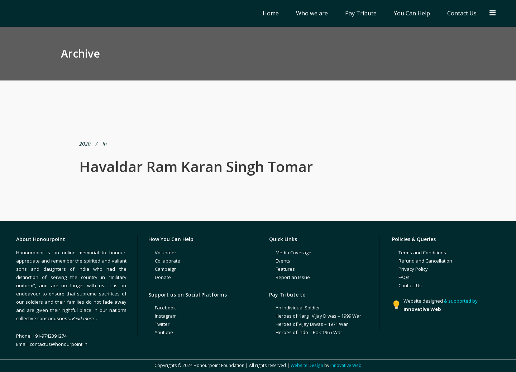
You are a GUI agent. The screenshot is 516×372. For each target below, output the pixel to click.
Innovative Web (346, 365)
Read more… (84, 318)
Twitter (162, 324)
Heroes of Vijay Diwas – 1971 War (312, 324)
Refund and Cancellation (425, 261)
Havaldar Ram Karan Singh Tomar (196, 166)
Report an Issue (293, 277)
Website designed (423, 301)
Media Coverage (293, 252)
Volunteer (165, 252)
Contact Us (410, 285)
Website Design (307, 365)
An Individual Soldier (298, 307)
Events (283, 261)
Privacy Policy (413, 269)
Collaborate (167, 261)
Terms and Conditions (422, 252)
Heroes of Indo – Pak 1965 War (309, 332)
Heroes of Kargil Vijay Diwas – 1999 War (318, 316)
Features (285, 269)
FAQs (404, 277)
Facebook (165, 307)
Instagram (166, 316)
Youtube (164, 332)
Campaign (166, 269)
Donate (163, 277)
